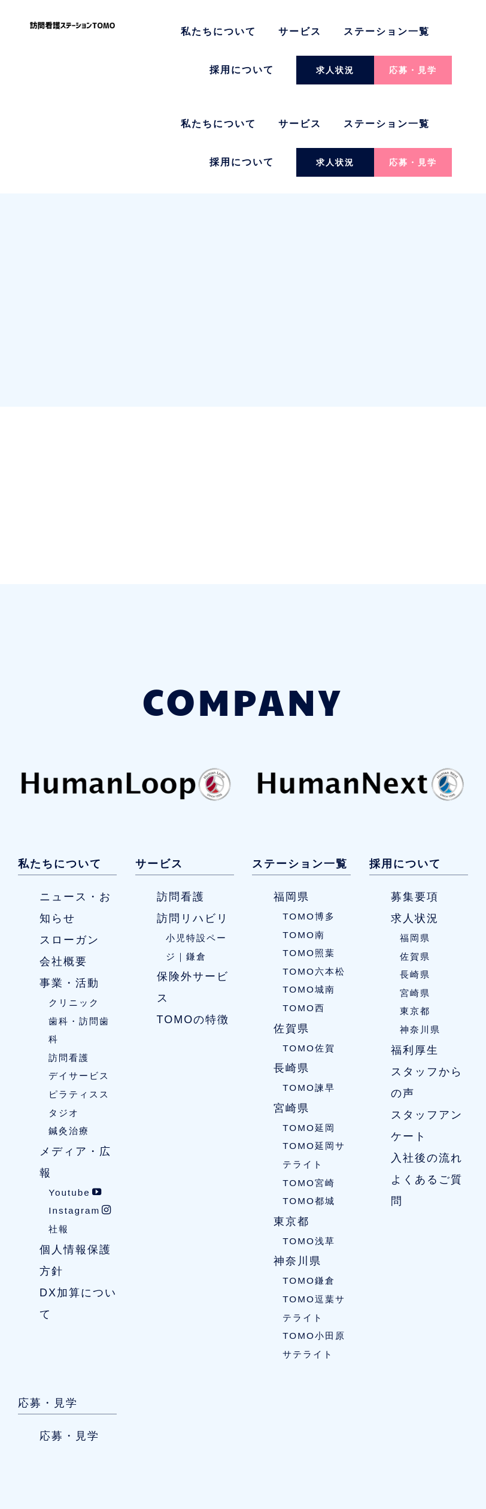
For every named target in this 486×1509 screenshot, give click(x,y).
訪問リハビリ (193, 827)
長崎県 (291, 976)
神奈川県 (297, 1170)
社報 (58, 1137)
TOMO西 (304, 916)
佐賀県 (291, 937)
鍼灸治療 (68, 1039)
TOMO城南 (309, 898)
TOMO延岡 (309, 1036)
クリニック (73, 911)
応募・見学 (413, 70)
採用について (241, 70)
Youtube (75, 1101)
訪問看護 (68, 966)
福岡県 (291, 805)
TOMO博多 (309, 824)
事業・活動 (69, 891)
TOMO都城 (309, 1109)
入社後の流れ (427, 1066)
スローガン (69, 848)
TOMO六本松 (314, 880)
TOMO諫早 (309, 996)
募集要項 (415, 805)
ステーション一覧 (387, 31)
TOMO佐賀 (309, 956)
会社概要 (63, 870)
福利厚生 (415, 958)
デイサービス (79, 984)
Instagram (80, 1119)
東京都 (291, 1130)
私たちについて (218, 31)
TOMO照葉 (309, 861)
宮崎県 (291, 1017)
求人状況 (335, 70)
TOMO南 (304, 843)
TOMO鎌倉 (309, 1189)
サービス (299, 31)
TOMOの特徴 (193, 928)
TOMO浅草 (309, 1149)
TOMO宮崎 (309, 1091)
